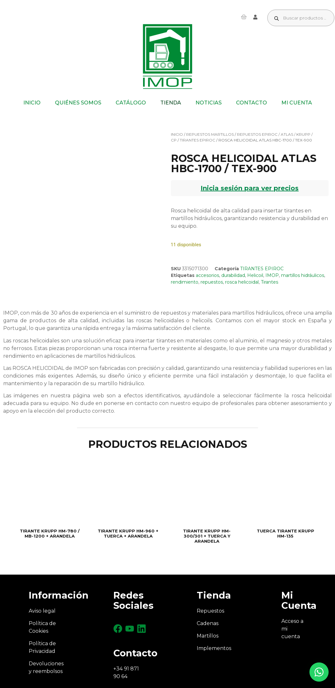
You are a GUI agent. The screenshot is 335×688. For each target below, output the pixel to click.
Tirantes (269, 282)
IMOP (272, 275)
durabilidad (233, 275)
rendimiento (184, 282)
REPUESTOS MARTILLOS (210, 134)
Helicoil (255, 275)
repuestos (212, 282)
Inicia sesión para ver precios (250, 188)
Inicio (177, 134)
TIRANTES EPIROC (197, 140)
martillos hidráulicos (302, 275)
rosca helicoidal (242, 282)
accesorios (207, 275)
